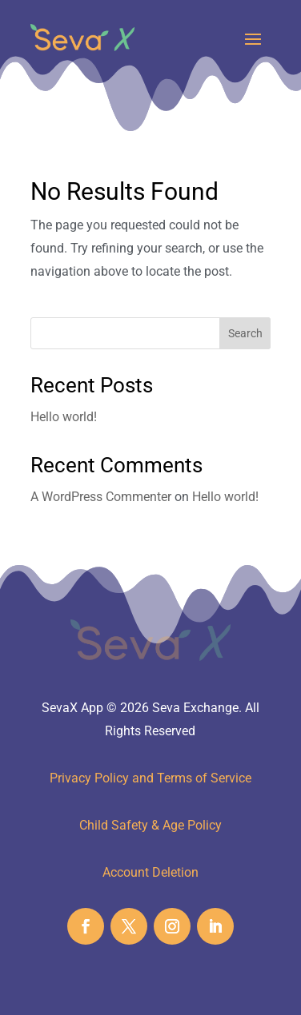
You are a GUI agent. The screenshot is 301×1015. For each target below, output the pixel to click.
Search (245, 333)
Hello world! (63, 416)
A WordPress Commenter (100, 496)
